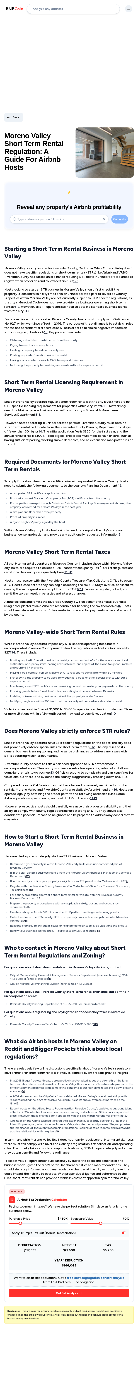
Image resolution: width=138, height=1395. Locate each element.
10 (68, 572)
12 (18, 307)
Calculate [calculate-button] (119, 219)
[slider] (20, 1223)
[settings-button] (128, 8)
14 (112, 790)
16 (119, 606)
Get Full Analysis (69, 1293)
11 (71, 572)
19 (95, 798)
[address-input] (73, 9)
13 (27, 311)
